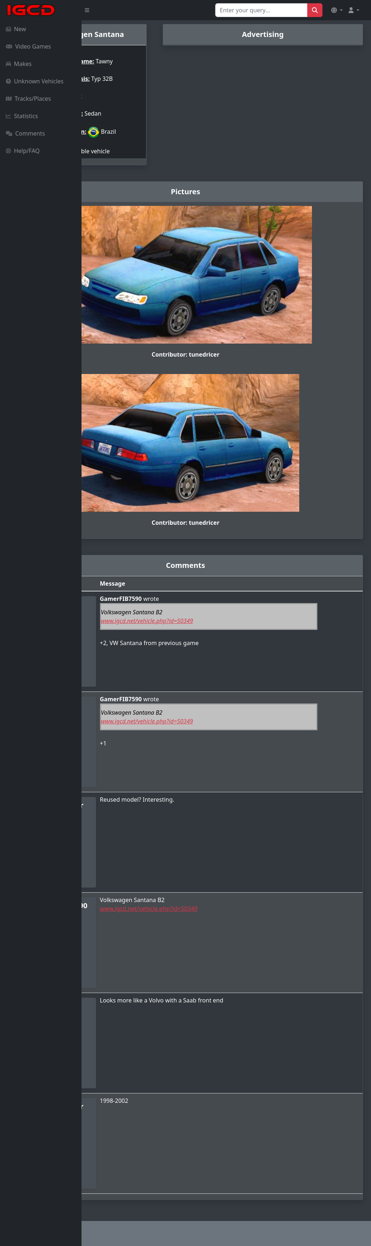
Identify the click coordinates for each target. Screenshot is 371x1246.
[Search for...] (261, 10)
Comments (25, 133)
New (16, 29)
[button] (337, 10)
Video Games (28, 46)
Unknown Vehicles (34, 81)
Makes (19, 64)
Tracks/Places (28, 99)
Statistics (22, 116)
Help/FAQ (23, 151)
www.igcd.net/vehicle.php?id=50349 (208, 621)
